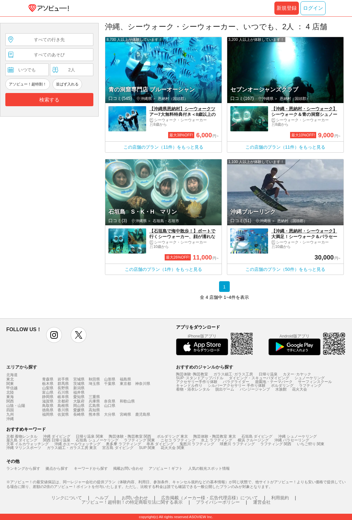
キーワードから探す (91, 468)
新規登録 (287, 8)
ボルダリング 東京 (172, 436)
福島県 (125, 379)
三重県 (94, 397)
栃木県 (47, 383)
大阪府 (79, 401)
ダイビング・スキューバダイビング (259, 378)
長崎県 (79, 414)
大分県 (109, 414)
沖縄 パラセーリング (291, 440)
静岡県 (47, 397)
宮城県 (79, 379)
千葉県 (109, 383)
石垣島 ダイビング (256, 436)
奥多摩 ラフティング (123, 444)
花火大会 (299, 389)
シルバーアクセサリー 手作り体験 (236, 385)
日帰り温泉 (268, 374)
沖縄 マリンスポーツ (23, 448)
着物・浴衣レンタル (193, 389)
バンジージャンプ (255, 389)
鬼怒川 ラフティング (196, 444)
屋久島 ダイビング (21, 440)
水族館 (281, 389)
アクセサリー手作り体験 (196, 382)
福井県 (79, 392)
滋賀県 (47, 401)
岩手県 (63, 379)
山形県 (109, 379)
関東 (10, 384)
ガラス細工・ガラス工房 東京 (72, 448)
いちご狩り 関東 (310, 444)
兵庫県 (94, 401)
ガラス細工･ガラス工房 (233, 374)
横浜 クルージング (253, 440)
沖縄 (10, 419)
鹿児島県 (142, 414)
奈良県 (109, 401)
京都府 (63, 401)
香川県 (63, 410)
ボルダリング (282, 385)
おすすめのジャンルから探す (204, 366)
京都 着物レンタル (21, 436)
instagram (54, 335)
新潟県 (79, 388)
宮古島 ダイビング (117, 448)
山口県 (109, 405)
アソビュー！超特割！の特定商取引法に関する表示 (132, 502)
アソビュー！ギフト (166, 468)
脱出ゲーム (224, 389)
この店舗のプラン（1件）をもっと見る (163, 269)
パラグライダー (236, 382)
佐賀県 (63, 414)
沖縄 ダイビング (56, 436)
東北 (10, 379)
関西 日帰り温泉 (56, 440)
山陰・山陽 (15, 406)
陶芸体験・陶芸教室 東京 (214, 436)
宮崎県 (125, 414)
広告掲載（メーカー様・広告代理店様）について (209, 497)
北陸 (10, 392)
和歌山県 (127, 401)
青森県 (47, 379)
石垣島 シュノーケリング (97, 440)
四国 (10, 410)
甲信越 (12, 388)
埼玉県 (94, 383)
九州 (10, 414)
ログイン (313, 8)
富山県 (47, 392)
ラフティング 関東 (139, 440)
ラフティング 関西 (275, 444)
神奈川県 (142, 383)
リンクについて (66, 497)
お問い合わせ (135, 497)
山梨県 (47, 388)
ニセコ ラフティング (178, 440)
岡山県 (79, 405)
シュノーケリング (309, 378)
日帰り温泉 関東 (89, 436)
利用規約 (280, 497)
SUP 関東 (147, 448)
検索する (49, 99)
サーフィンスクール (315, 382)
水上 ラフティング (216, 440)
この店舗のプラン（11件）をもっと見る (163, 147)
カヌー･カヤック (297, 374)
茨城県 (79, 383)
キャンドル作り (189, 385)
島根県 (63, 405)
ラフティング (310, 385)
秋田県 (94, 379)
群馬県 (63, 383)
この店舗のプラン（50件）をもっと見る (285, 269)
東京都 (125, 383)
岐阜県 (63, 397)
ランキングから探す (23, 468)
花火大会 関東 (172, 448)
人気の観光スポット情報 (209, 468)
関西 (10, 401)
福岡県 (47, 414)
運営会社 (262, 502)
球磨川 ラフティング (237, 444)
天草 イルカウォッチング (27, 444)
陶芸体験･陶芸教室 (192, 374)
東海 (10, 397)
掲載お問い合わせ (128, 468)
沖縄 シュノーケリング (297, 436)
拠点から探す (57, 468)
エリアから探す (21, 366)
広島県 (94, 405)
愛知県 (79, 397)
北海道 (12, 375)
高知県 (94, 410)
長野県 (63, 388)
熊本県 (94, 414)
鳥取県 (47, 405)
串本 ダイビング (160, 444)
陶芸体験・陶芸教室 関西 (130, 436)
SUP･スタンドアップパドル (199, 378)
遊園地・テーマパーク (274, 382)
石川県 (63, 392)
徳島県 (47, 410)
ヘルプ (101, 497)
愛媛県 (79, 410)
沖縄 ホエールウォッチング (77, 444)
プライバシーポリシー (218, 502)
